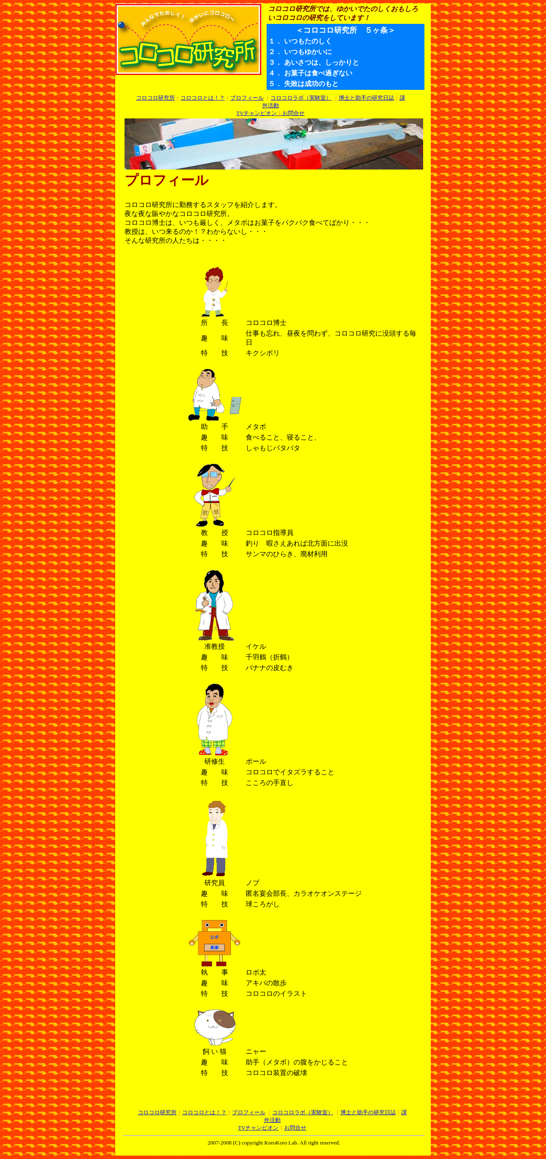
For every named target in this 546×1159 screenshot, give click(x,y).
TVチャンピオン (256, 113)
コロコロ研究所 (155, 98)
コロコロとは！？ (202, 98)
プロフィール (247, 98)
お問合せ (291, 113)
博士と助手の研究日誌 (366, 98)
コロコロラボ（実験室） (300, 98)
